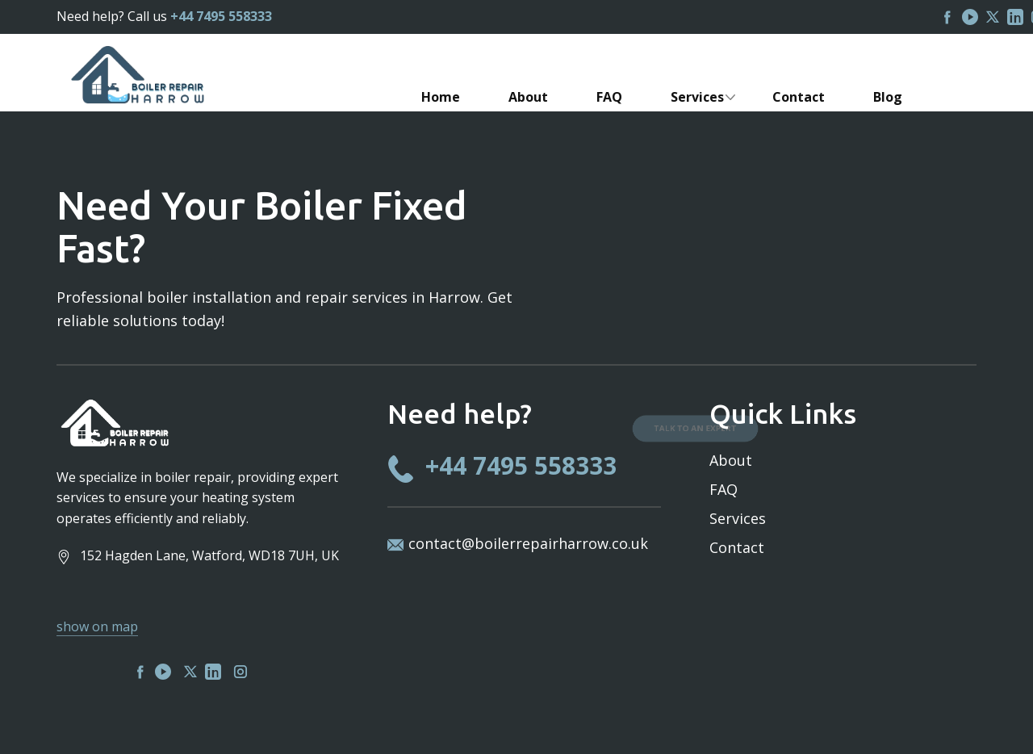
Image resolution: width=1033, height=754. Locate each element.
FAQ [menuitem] (609, 97)
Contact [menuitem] (798, 97)
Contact (736, 547)
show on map (97, 626)
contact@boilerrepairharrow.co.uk (528, 543)
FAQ (723, 489)
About (730, 460)
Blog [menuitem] (887, 97)
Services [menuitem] (697, 97)
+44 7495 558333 (221, 16)
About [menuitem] (528, 97)
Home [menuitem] (440, 97)
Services (737, 518)
